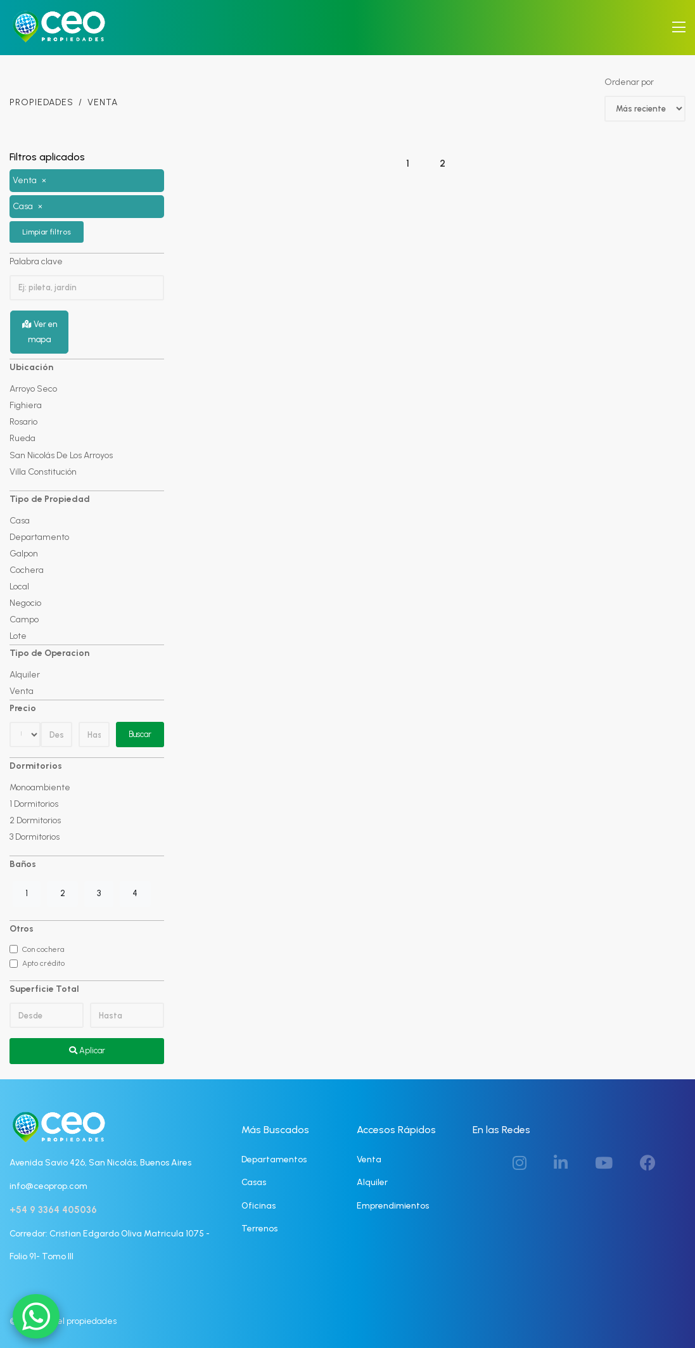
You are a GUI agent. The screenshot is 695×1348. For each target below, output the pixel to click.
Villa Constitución (43, 471)
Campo (24, 618)
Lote (18, 635)
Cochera (27, 569)
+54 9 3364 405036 (53, 1210)
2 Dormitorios (35, 820)
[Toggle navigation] (678, 27)
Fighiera (26, 405)
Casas (253, 1182)
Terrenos (259, 1228)
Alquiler (25, 674)
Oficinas (258, 1205)
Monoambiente (40, 787)
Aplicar (87, 1050)
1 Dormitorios (34, 804)
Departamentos (274, 1158)
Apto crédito (43, 962)
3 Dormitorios (35, 836)
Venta (22, 691)
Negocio (25, 602)
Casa (20, 520)
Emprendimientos (393, 1205)
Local (19, 586)
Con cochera (43, 948)
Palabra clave (36, 260)
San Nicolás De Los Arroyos (61, 454)
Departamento (39, 536)
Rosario (23, 421)
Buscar (140, 734)
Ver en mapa (39, 331)
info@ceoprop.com (48, 1185)
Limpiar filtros (46, 231)
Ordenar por (629, 82)
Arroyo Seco (33, 388)
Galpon (24, 553)
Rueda (22, 438)
